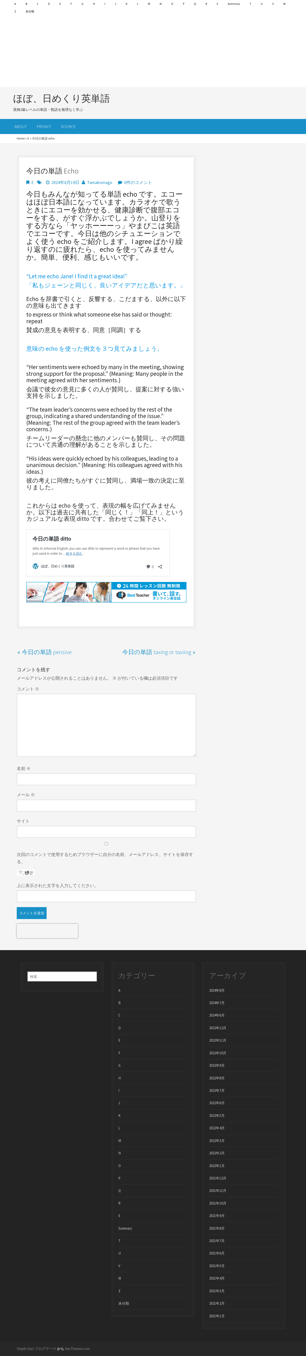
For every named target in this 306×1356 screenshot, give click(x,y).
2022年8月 (217, 1078)
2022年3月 (217, 1140)
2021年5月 (217, 1266)
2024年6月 (217, 1015)
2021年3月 (217, 1291)
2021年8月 (217, 1228)
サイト (23, 821)
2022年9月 (217, 1065)
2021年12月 (217, 1178)
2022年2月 (217, 1153)
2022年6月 (217, 1103)
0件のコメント (138, 182)
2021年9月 (217, 1215)
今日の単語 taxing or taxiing (156, 652)
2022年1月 (217, 1165)
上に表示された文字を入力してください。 (57, 885)
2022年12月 (217, 1028)
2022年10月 (217, 1053)
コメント (28, 689)
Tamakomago (99, 182)
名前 (24, 768)
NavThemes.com (77, 1348)
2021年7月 (217, 1240)
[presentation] (47, 931)
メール (26, 794)
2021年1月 (217, 1316)
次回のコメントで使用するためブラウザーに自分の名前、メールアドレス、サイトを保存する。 (105, 858)
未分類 (30, 11)
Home (21, 138)
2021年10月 (217, 1203)
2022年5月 (217, 1115)
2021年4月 (217, 1278)
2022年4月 (217, 1128)
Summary (234, 3)
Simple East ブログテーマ (36, 1348)
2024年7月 (217, 1003)
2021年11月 (217, 1190)
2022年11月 (217, 1040)
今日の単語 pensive (47, 652)
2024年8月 (217, 990)
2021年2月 (217, 1303)
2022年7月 (217, 1090)
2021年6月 (217, 1253)
